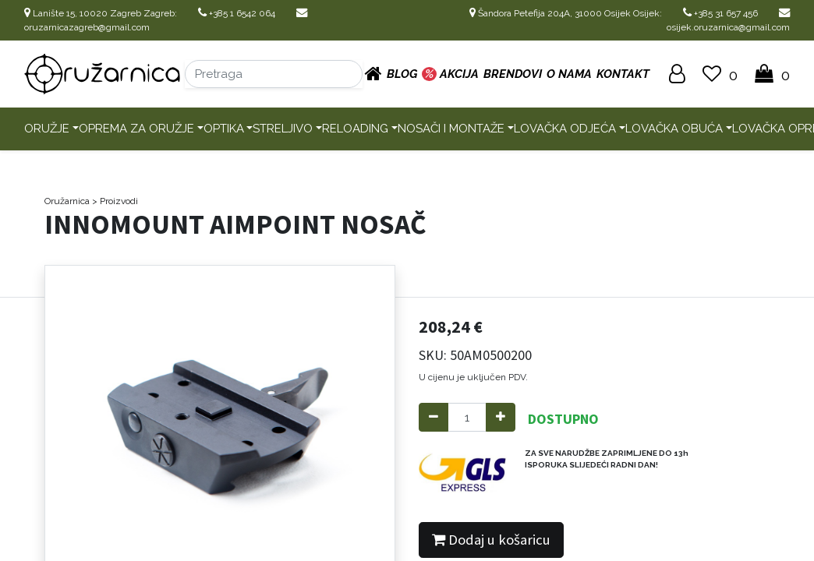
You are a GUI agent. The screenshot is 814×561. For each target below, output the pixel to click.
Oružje (46, 129)
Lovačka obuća (674, 129)
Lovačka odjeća (565, 129)
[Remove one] (433, 417)
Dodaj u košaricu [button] (491, 540)
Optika (224, 129)
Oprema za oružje (136, 129)
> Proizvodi (115, 201)
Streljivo (283, 129)
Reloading (355, 129)
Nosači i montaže (451, 129)
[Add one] (500, 417)
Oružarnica (67, 201)
